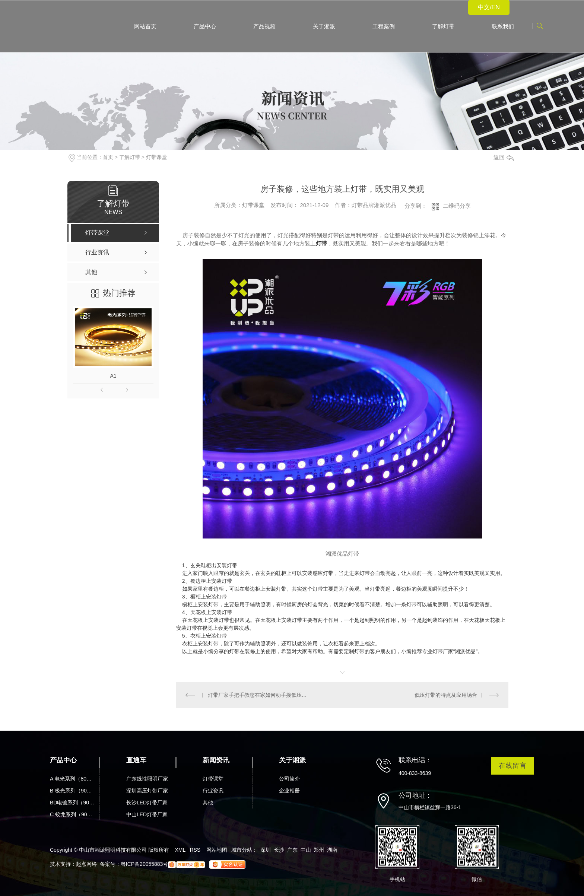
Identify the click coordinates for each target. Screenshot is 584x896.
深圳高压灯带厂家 (147, 791)
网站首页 (145, 26)
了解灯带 (443, 26)
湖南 (332, 850)
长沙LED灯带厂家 (147, 803)
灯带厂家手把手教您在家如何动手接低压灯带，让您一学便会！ (259, 695)
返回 (503, 157)
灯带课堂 (156, 157)
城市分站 (241, 850)
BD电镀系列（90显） (73, 803)
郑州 (319, 850)
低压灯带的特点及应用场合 (446, 695)
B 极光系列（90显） (73, 791)
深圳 (265, 850)
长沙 (279, 850)
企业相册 (289, 791)
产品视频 (264, 26)
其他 (208, 803)
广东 (292, 850)
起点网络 (86, 864)
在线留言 (512, 765)
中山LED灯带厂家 (147, 814)
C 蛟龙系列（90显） (73, 814)
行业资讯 (213, 791)
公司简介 (289, 779)
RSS (195, 850)
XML (180, 850)
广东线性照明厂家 (147, 779)
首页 (108, 157)
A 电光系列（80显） (73, 779)
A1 (113, 376)
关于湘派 (324, 26)
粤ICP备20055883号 (144, 864)
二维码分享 (457, 206)
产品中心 (205, 26)
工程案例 (383, 26)
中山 (306, 850)
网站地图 (216, 850)
